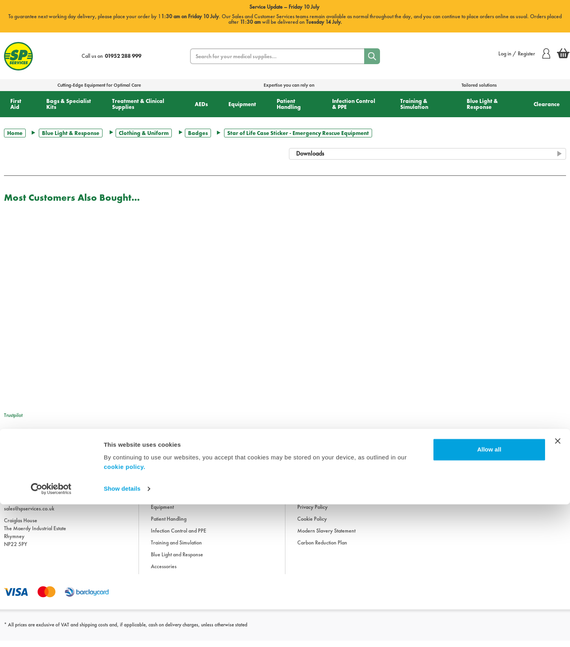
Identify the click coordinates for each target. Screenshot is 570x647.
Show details (122, 631)
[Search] (372, 56)
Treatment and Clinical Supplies (185, 489)
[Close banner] (557, 583)
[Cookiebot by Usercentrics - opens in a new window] (51, 631)
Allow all (489, 592)
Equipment (242, 104)
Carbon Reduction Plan (322, 549)
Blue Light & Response (482, 103)
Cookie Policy (312, 525)
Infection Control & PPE (353, 103)
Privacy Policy (312, 513)
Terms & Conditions (318, 489)
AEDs (201, 104)
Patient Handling (289, 103)
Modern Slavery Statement (326, 537)
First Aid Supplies (169, 466)
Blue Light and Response (177, 561)
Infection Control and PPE (178, 537)
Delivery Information (319, 501)
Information (310, 466)
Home (15, 133)
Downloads (309, 477)
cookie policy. (124, 609)
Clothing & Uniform (144, 133)
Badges (198, 133)
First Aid (15, 103)
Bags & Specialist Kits (68, 103)
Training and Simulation (176, 549)
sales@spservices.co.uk (29, 514)
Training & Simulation (414, 103)
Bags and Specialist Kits (176, 477)
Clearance (547, 104)
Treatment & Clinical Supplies (138, 103)
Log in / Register (524, 53)
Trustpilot (13, 415)
